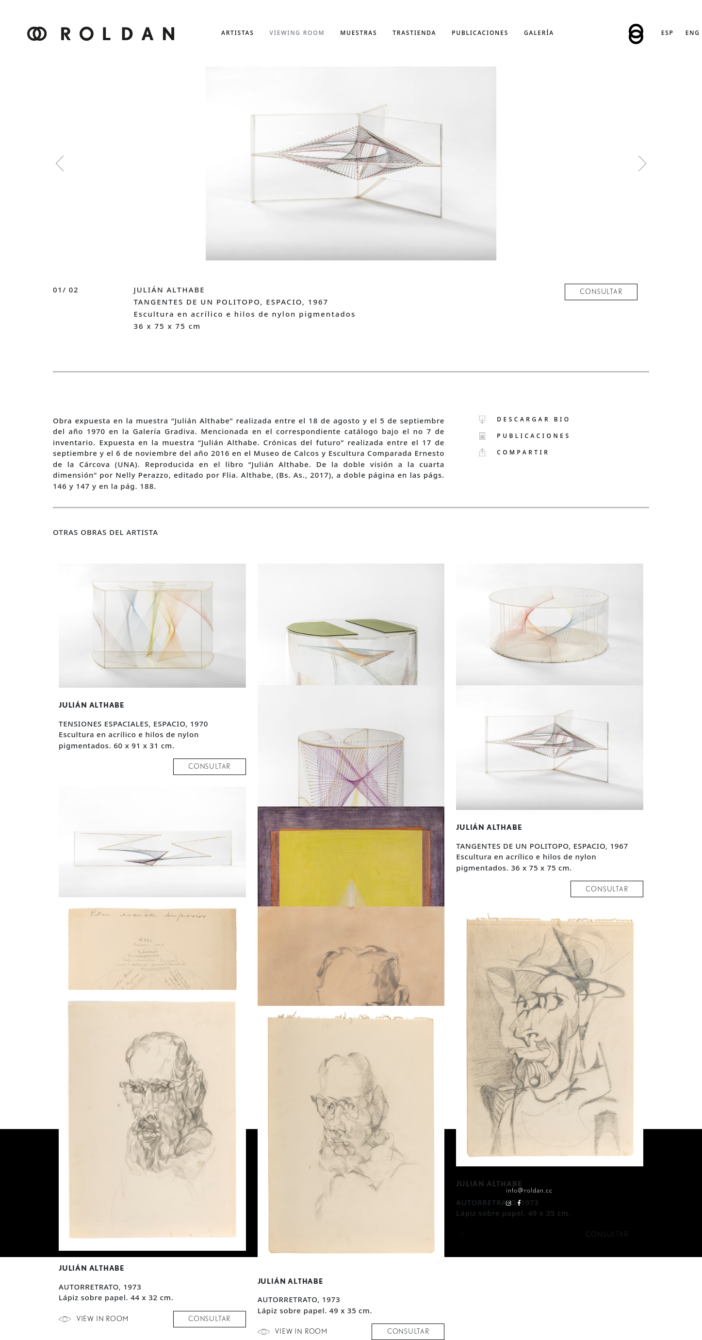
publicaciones (480, 33)
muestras (358, 33)
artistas (237, 33)
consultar (601, 291)
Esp (667, 33)
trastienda (414, 33)
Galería (539, 33)
